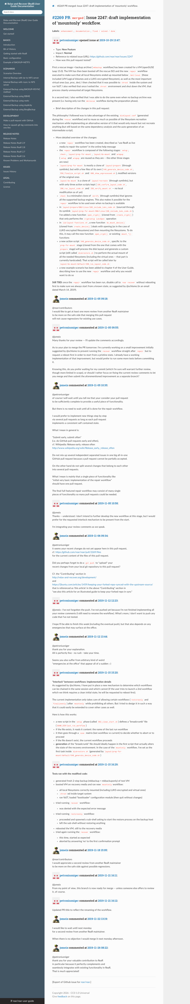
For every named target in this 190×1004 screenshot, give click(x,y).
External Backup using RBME (16, 96)
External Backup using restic (16, 101)
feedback (62, 996)
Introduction (9, 45)
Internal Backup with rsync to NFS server (19, 83)
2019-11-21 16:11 (107, 875)
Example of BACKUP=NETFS (16, 62)
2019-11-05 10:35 (97, 385)
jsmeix (64, 298)
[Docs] (53, 6)
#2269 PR (61, 17)
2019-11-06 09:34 (97, 535)
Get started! (8, 34)
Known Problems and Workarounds (19, 160)
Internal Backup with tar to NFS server (21, 78)
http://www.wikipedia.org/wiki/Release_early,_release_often (83, 448)
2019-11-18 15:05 (97, 850)
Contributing (9, 182)
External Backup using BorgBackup (19, 109)
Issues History (9, 171)
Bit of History (9, 49)
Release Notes (9, 138)
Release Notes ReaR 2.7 (14, 152)
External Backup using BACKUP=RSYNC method (21, 90)
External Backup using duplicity (17, 105)
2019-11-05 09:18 (97, 298)
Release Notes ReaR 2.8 (14, 147)
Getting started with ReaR (15, 53)
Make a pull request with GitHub (18, 120)
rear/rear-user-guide (23, 1001)
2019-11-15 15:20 (108, 672)
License (6, 187)
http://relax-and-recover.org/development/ (74, 577)
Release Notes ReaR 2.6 (14, 156)
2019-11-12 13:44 (97, 636)
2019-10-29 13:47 (109, 40)
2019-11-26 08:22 (97, 947)
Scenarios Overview (12, 73)
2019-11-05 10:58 (108, 503)
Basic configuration (12, 58)
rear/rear (85, 982)
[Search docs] (22, 12)
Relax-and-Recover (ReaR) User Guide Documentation (23, 5)
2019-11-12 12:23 (108, 600)
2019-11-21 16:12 (107, 900)
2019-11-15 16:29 (108, 764)
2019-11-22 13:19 (97, 919)
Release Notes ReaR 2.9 (14, 143)
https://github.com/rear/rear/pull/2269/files (78, 552)
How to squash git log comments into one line (20, 126)
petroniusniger (69, 40)
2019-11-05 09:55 (108, 327)
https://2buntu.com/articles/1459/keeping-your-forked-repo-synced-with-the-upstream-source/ (102, 584)
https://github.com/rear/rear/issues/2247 (111, 56)
